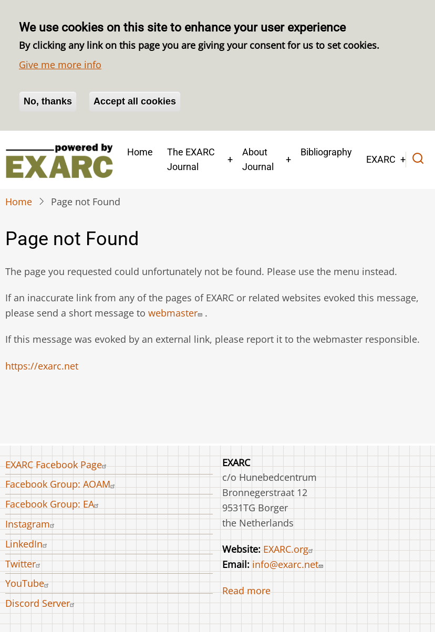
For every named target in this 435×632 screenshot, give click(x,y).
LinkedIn (27, 544)
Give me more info (60, 64)
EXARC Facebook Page (57, 464)
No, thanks (48, 101)
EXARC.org (289, 549)
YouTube (28, 583)
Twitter (24, 563)
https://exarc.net (41, 366)
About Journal (258, 159)
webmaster (176, 313)
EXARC (381, 159)
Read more (246, 590)
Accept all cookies (135, 101)
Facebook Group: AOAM (61, 484)
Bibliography (326, 151)
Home (140, 151)
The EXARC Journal (191, 159)
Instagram (31, 524)
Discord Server (41, 603)
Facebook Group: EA (53, 504)
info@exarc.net (289, 564)
